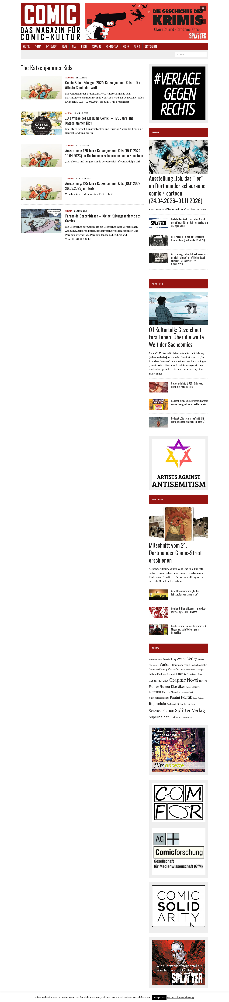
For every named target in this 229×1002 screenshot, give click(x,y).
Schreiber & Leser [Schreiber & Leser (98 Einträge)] (187, 704)
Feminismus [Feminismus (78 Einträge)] (192, 674)
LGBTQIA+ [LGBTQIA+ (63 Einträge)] (196, 687)
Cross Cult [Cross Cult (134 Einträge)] (174, 669)
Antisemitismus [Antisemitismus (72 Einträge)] (155, 659)
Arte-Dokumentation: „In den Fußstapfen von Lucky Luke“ (185, 592)
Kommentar (112, 46)
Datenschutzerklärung (180, 997)
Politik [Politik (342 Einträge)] (186, 697)
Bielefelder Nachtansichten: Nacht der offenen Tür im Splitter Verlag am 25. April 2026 (189, 222)
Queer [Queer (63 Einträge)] (195, 698)
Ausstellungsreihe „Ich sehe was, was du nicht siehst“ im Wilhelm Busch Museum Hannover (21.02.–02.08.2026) (189, 259)
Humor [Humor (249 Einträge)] (165, 686)
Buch (84, 46)
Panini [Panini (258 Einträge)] (175, 697)
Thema (38, 46)
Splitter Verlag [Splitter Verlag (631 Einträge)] (190, 710)
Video (126, 46)
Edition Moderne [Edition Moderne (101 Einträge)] (158, 674)
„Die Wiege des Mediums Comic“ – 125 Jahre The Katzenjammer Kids (99, 120)
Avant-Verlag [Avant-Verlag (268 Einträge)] (187, 658)
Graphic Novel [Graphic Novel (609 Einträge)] (183, 680)
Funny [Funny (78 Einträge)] (200, 674)
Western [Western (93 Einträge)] (187, 717)
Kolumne (96, 46)
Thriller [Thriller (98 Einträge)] (174, 717)
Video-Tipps (157, 499)
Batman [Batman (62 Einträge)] (201, 659)
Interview (51, 46)
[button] (146, 21)
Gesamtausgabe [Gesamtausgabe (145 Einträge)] (159, 680)
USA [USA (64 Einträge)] (181, 718)
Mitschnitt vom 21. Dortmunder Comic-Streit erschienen (175, 552)
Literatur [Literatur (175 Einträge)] (155, 692)
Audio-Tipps (157, 283)
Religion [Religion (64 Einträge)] (201, 698)
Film (74, 46)
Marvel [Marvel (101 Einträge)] (174, 692)
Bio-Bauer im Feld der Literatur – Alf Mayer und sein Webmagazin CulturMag (189, 629)
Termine (69, 78)
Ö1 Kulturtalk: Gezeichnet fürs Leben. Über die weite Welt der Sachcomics (176, 337)
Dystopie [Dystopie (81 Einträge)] (200, 669)
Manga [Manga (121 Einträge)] (166, 692)
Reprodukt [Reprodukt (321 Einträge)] (158, 703)
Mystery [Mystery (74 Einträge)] (182, 692)
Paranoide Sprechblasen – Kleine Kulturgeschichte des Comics (103, 218)
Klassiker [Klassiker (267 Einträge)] (178, 686)
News (64, 46)
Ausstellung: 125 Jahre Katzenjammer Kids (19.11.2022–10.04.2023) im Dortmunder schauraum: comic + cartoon (104, 153)
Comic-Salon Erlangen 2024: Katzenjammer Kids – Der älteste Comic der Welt (103, 85)
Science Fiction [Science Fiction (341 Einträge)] (161, 710)
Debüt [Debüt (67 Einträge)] (193, 669)
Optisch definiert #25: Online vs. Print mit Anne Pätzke (187, 385)
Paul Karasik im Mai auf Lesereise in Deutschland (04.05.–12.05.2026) (189, 238)
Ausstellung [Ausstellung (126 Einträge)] (169, 659)
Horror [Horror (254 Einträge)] (154, 686)
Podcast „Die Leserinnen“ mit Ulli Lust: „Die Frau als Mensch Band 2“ (188, 420)
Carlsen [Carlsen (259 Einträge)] (165, 664)
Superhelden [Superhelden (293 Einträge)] (159, 717)
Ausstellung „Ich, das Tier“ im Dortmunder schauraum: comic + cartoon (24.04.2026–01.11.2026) (177, 189)
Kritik (26, 46)
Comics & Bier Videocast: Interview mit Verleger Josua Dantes (188, 610)
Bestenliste (151, 46)
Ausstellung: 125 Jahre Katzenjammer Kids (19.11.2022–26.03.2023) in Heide (103, 185)
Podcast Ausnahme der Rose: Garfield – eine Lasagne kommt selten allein (189, 402)
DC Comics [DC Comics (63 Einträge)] (185, 670)
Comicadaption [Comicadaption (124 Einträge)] (181, 665)
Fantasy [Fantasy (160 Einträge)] (181, 674)
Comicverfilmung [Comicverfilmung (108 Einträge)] (158, 669)
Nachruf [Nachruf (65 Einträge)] (189, 692)
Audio (137, 46)
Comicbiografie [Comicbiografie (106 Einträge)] (199, 664)
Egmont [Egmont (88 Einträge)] (171, 674)
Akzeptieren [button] (159, 997)
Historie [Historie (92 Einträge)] (203, 680)
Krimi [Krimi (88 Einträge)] (188, 687)
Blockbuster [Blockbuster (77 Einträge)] (154, 665)
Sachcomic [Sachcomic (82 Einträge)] (172, 704)
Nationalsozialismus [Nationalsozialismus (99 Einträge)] (159, 697)
